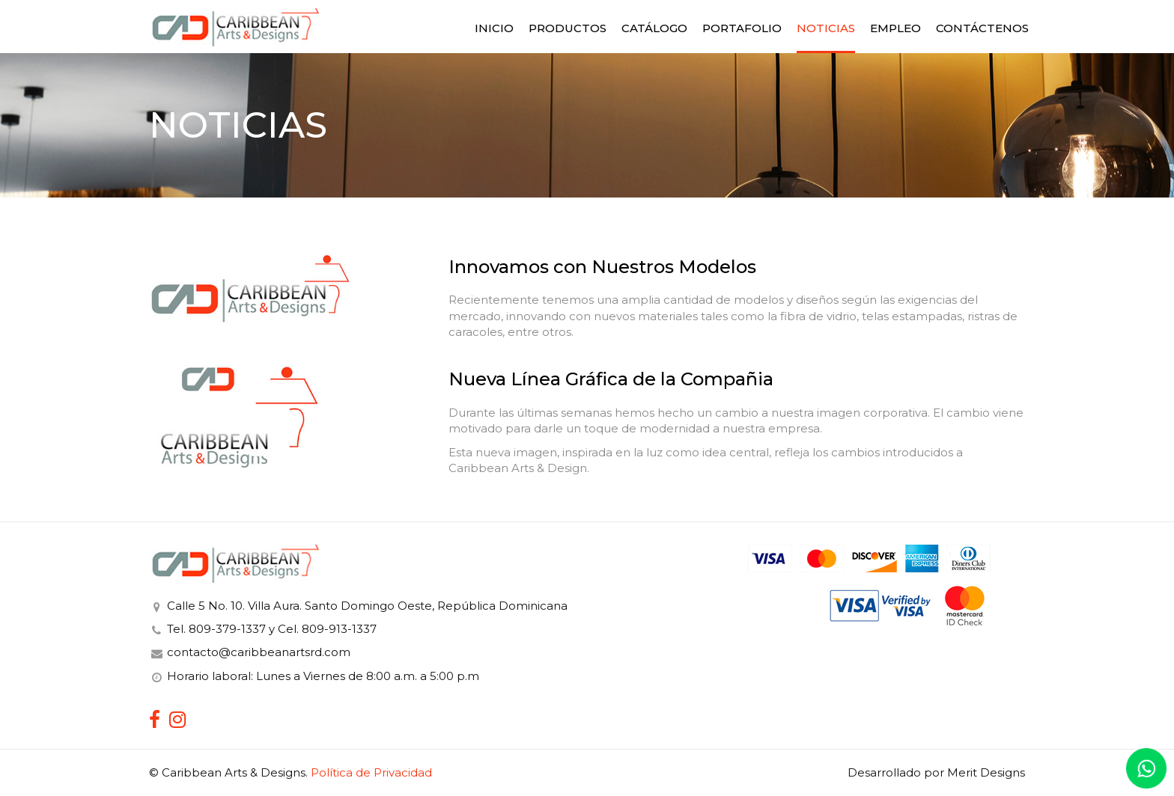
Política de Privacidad (371, 772)
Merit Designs (986, 772)
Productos (567, 28)
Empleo (895, 28)
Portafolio (742, 28)
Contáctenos (982, 28)
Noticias (826, 28)
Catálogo (654, 28)
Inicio (494, 28)
